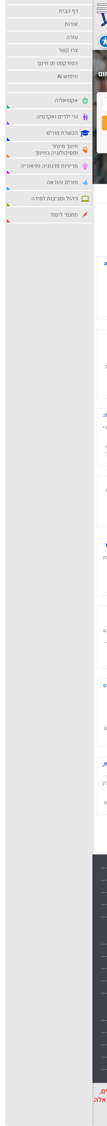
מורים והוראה (89, 1038)
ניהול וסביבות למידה (82, 1051)
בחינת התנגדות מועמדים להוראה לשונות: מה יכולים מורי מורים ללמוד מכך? (50, 269)
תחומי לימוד (90, 1075)
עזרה (96, 886)
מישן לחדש (51, 219)
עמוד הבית (91, 861)
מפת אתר (92, 910)
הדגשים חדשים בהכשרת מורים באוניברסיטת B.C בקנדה (50, 547)
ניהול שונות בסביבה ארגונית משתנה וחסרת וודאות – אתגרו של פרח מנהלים (52, 618)
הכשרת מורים (88, 974)
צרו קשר (93, 898)
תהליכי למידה (88, 1063)
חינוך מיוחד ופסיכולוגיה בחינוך (72, 987)
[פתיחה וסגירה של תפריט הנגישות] (13, 38)
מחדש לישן (84, 219)
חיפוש (53, 123)
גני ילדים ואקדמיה (84, 950)
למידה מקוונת (88, 999)
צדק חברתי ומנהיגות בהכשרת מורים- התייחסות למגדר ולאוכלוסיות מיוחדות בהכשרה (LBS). (53, 345)
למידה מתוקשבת (85, 1014)
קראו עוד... (22, 315)
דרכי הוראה (90, 962)
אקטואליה (91, 938)
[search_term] (53, 104)
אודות (95, 874)
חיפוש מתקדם (53, 162)
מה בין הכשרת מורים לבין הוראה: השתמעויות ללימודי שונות (49, 417)
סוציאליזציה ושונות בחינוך (56, 483)
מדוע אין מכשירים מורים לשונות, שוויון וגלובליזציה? (49, 766)
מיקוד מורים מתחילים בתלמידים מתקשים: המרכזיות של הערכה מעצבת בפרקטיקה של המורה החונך (49, 694)
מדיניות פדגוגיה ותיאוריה (78, 1026)
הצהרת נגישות (88, 923)
